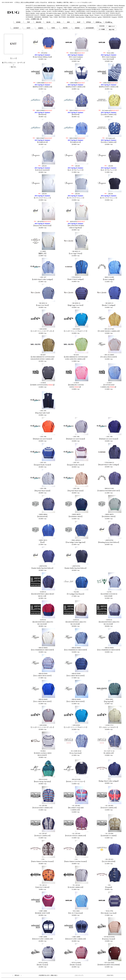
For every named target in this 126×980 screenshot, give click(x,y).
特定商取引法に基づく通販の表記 (48, 975)
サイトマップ (79, 975)
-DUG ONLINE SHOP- (7, 2)
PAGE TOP (110, 975)
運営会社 (17, 975)
